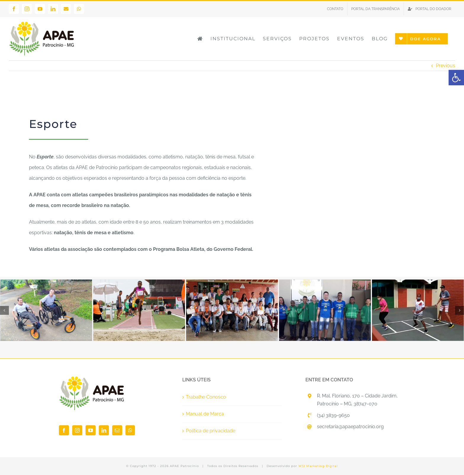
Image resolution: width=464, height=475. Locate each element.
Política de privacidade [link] (210, 431)
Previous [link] (445, 65)
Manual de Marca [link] (205, 414)
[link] (456, 77)
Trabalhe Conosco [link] (206, 397)
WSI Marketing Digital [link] (318, 466)
